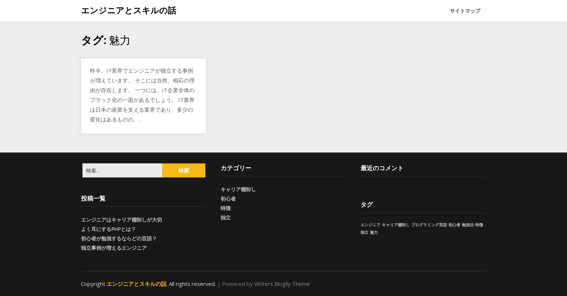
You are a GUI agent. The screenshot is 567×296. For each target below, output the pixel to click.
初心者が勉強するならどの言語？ (119, 238)
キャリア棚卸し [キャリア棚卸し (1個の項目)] (396, 224)
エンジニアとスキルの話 (128, 10)
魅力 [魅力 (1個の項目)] (374, 232)
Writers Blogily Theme (282, 283)
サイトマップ (465, 10)
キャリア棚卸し (238, 189)
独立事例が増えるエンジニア (114, 247)
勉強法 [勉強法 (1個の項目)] (468, 224)
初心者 (228, 198)
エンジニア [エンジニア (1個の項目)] (370, 224)
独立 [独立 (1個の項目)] (364, 232)
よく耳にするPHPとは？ (108, 229)
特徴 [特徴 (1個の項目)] (479, 224)
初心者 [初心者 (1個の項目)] (454, 224)
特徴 (226, 208)
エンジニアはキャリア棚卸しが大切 (121, 219)
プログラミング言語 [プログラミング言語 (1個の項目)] (429, 224)
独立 (226, 217)
